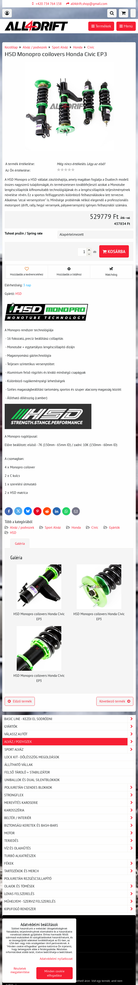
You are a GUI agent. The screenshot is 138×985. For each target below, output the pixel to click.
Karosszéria (70, 810)
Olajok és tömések (70, 886)
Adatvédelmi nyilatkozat (56, 958)
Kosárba (114, 251)
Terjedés (70, 840)
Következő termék (114, 701)
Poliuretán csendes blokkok (69, 787)
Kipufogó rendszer (70, 909)
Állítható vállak (18, 764)
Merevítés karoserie (70, 802)
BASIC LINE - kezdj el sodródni (70, 719)
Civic (94, 527)
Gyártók (114, 527)
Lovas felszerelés (70, 893)
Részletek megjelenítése (19, 970)
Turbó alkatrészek (20, 855)
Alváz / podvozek (22, 527)
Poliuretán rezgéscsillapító (27, 878)
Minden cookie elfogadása (54, 973)
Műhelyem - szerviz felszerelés (70, 901)
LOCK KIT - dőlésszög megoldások (31, 757)
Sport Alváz (53, 527)
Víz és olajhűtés (70, 848)
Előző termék (20, 701)
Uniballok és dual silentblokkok (32, 780)
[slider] (66, 170)
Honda (76, 527)
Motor (70, 833)
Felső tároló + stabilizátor (27, 772)
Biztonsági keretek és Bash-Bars (70, 825)
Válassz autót (70, 734)
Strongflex (70, 795)
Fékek (70, 863)
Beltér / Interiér (70, 818)
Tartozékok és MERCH (70, 871)
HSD (13, 532)
